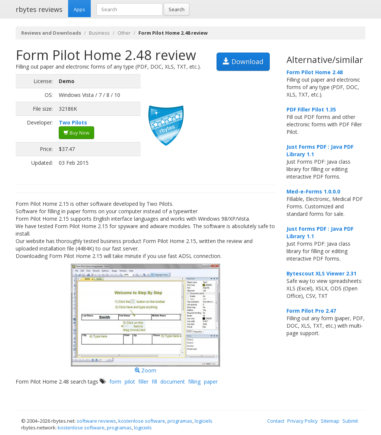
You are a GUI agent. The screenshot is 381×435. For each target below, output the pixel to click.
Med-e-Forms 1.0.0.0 (313, 191)
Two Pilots (73, 122)
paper (211, 381)
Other (124, 32)
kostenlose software (141, 420)
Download (243, 61)
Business (99, 32)
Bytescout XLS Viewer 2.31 (321, 273)
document (172, 381)
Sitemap (330, 420)
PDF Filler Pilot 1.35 (311, 109)
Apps (79, 9)
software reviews (96, 420)
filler (143, 381)
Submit (350, 420)
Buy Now (76, 132)
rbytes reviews (39, 9)
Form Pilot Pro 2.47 (311, 310)
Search (177, 9)
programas (179, 420)
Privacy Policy (302, 420)
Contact (275, 420)
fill (154, 381)
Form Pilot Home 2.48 (314, 72)
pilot (130, 381)
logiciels (203, 420)
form (115, 381)
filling (194, 381)
